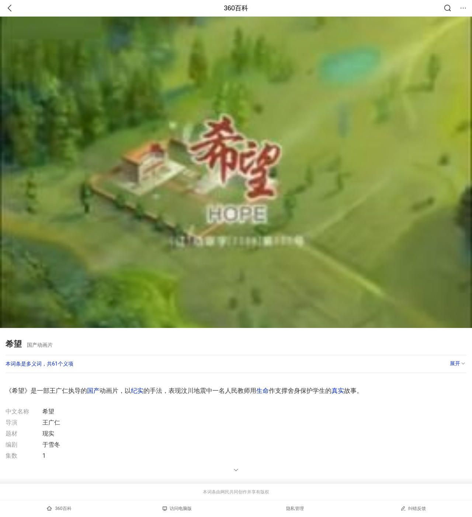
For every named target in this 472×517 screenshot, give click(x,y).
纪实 (137, 390)
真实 (338, 390)
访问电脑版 (177, 508)
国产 (93, 390)
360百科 (236, 8)
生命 (262, 390)
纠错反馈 (413, 508)
